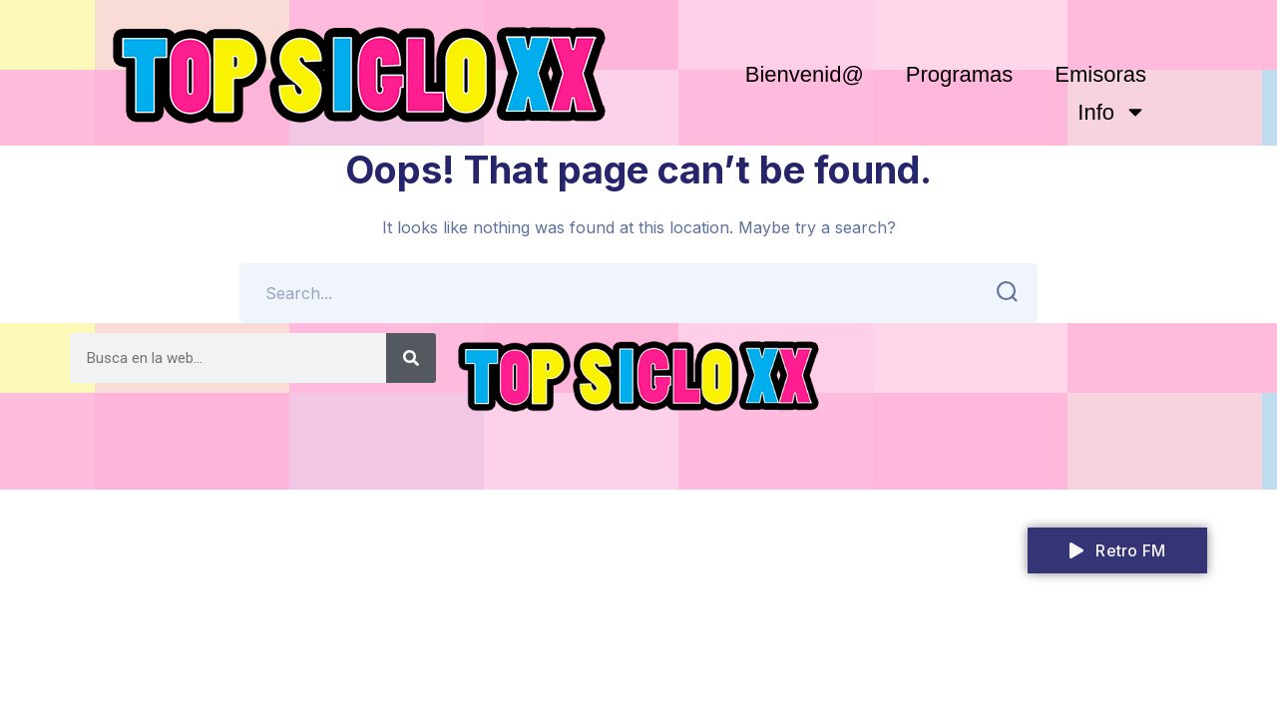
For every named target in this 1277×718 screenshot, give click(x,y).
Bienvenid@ (804, 74)
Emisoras (1100, 74)
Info (1111, 112)
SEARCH (1001, 292)
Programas (960, 74)
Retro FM (1117, 550)
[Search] (411, 358)
